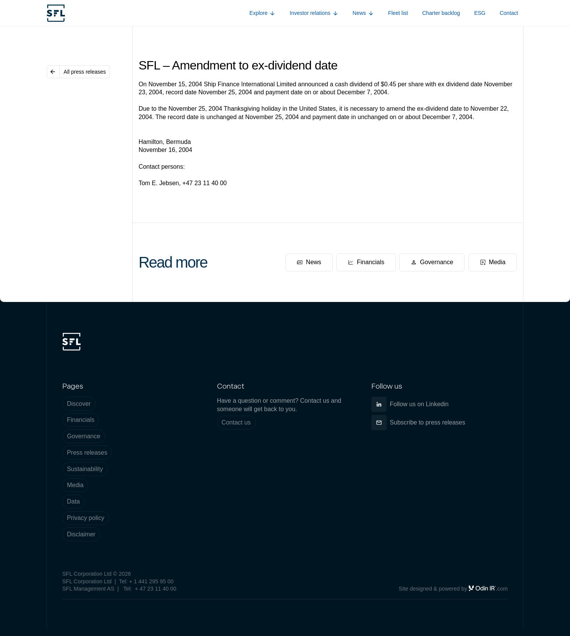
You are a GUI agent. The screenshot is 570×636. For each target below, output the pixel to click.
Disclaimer (81, 534)
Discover (79, 403)
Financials (80, 419)
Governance (83, 436)
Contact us (236, 422)
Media (75, 485)
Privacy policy (85, 518)
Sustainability (85, 469)
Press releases (87, 452)
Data (73, 501)
